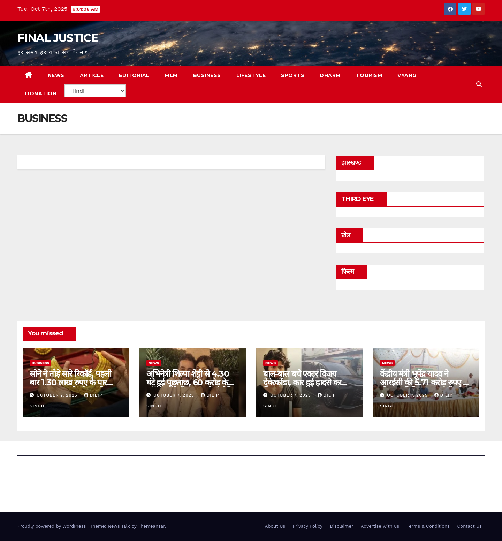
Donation (40, 93)
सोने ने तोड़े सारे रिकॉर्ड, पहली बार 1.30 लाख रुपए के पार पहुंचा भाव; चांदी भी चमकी (70, 382)
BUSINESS (207, 75)
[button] (479, 84)
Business (40, 363)
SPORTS (292, 75)
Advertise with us (380, 526)
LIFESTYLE (251, 75)
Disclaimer (341, 526)
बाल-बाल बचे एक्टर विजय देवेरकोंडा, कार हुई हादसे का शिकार (302, 382)
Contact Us (469, 526)
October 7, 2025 (58, 395)
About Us (275, 526)
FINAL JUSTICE (57, 38)
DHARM (330, 75)
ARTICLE (92, 75)
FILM (171, 75)
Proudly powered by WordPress (52, 526)
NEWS (56, 75)
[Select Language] (95, 90)
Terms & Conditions (428, 526)
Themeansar (151, 526)
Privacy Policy (307, 526)
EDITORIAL (134, 75)
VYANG (407, 75)
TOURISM (369, 75)
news (154, 363)
